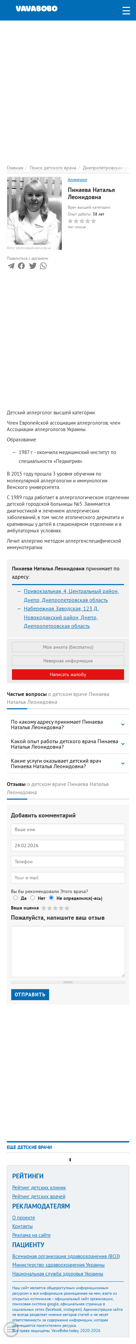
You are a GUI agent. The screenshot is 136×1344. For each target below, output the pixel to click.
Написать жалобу (68, 674)
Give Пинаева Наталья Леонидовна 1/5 (44, 907)
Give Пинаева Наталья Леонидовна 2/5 (50, 907)
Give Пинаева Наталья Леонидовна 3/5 (56, 907)
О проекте (23, 1217)
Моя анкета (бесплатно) (68, 647)
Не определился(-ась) (80, 898)
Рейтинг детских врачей (38, 1196)
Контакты (22, 1226)
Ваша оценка (25, 908)
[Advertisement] (68, 89)
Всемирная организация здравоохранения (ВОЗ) (66, 1256)
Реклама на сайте (31, 1235)
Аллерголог (77, 179)
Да (24, 898)
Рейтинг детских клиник (39, 1187)
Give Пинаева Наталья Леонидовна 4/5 (61, 907)
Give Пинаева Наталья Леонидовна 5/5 (67, 907)
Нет (41, 898)
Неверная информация (68, 661)
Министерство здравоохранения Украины (58, 1265)
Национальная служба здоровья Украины (57, 1273)
